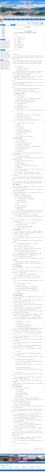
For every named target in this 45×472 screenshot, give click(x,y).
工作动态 (11, 19)
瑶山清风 (33, 19)
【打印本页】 (39, 448)
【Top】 (42, 448)
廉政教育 (20, 19)
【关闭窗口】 (36, 448)
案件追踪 (29, 19)
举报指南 (42, 19)
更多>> (9, 39)
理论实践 (38, 19)
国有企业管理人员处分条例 (5, 52)
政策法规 (24, 19)
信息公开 (7, 19)
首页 (2, 19)
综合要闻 (16, 19)
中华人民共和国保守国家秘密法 (5, 53)
